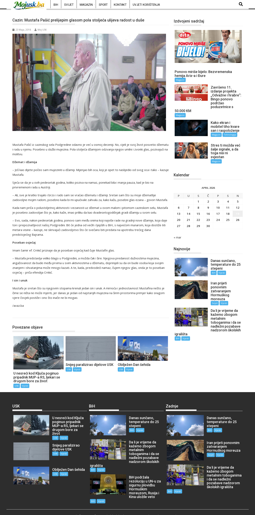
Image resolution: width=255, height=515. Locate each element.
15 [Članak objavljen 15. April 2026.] (198, 204)
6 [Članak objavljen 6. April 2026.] (179, 198)
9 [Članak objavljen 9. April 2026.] (208, 198)
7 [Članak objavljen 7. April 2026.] (188, 198)
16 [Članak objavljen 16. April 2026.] (208, 204)
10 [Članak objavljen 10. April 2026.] (218, 198)
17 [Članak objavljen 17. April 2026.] (218, 204)
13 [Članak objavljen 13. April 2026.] (178, 204)
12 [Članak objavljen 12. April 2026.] (237, 198)
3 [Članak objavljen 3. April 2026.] (218, 192)
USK (19, 313)
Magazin (86, 5)
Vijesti (25, 385)
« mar (177, 228)
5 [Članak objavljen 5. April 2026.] (238, 192)
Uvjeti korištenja (146, 5)
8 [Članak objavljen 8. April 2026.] (198, 198)
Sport (103, 5)
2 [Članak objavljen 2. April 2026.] (208, 192)
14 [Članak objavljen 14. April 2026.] (188, 204)
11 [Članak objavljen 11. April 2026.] (228, 198)
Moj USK (40, 29)
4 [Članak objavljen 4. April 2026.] (228, 192)
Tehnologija (225, 130)
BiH (56, 5)
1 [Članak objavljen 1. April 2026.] (198, 192)
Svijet (69, 5)
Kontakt (120, 5)
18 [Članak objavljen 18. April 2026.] (228, 204)
